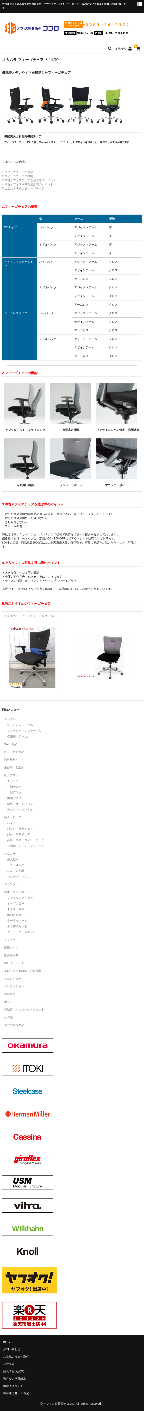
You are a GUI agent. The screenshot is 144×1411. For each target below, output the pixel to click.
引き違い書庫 (15, 909)
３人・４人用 (15, 865)
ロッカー (10, 853)
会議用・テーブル (18, 736)
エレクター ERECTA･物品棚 (22, 970)
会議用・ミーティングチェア (25, 845)
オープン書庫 (15, 903)
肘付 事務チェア (18, 834)
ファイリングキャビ (20, 897)
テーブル (10, 719)
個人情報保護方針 (14, 1371)
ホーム (7, 1341)
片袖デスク (14, 786)
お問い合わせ (11, 1349)
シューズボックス (18, 876)
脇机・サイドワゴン (20, 803)
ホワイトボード (14, 963)
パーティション (14, 986)
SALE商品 (10, 744)
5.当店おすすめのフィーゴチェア (23, 188)
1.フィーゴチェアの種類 (17, 172)
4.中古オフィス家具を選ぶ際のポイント (27, 184)
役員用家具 (11, 955)
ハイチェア (14, 823)
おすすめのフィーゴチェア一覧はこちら (30, 615)
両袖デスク (14, 798)
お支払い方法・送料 (16, 1356)
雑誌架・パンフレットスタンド (24, 1009)
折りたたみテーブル (20, 725)
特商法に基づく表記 (16, 1393)
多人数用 (13, 859)
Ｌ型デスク (14, 792)
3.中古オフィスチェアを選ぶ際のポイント (29, 180)
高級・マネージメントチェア (25, 840)
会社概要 (9, 1363)
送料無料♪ (10, 759)
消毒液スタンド (13, 1386)
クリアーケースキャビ (21, 932)
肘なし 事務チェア (20, 828)
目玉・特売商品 (14, 752)
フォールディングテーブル (24, 730)
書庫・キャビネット (17, 892)
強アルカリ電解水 (14, 1378)
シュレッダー (12, 978)
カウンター (11, 884)
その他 (8, 1017)
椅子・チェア (12, 817)
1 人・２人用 (15, 870)
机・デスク (11, 775)
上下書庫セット (17, 926)
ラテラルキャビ (17, 920)
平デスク (13, 781)
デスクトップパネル (20, 809)
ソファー (10, 939)
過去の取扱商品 (14, 1025)
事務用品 (10, 994)
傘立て (8, 1001)
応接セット (11, 947)
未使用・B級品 (13, 767)
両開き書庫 (14, 914)
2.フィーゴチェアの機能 (17, 176)
